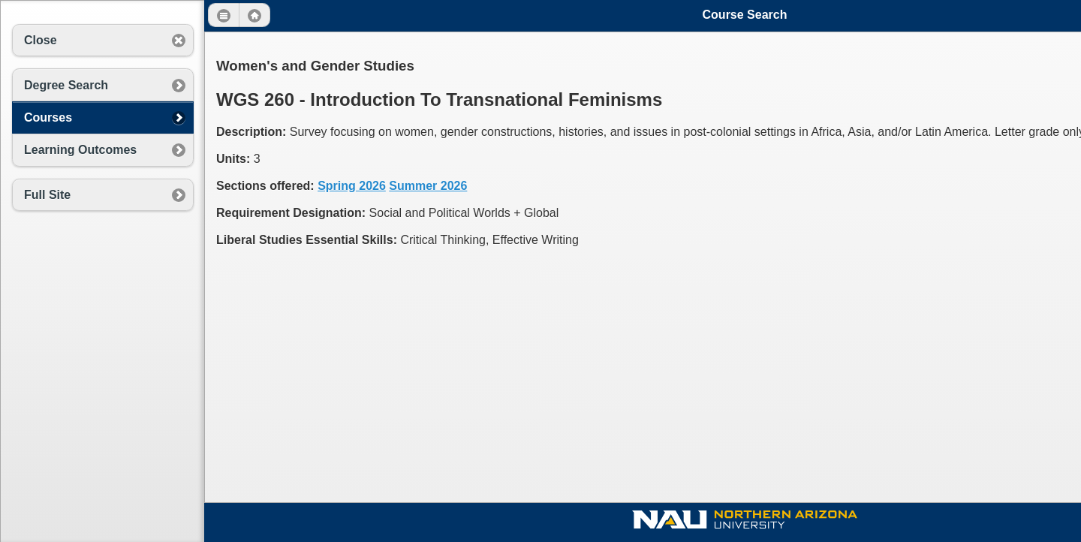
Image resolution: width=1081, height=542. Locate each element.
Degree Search (66, 85)
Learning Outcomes (80, 149)
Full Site (47, 194)
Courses (48, 117)
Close (40, 40)
